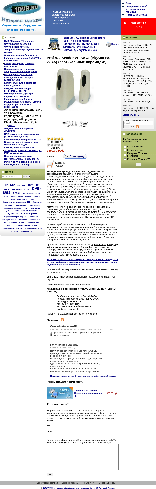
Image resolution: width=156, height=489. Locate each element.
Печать (115, 44)
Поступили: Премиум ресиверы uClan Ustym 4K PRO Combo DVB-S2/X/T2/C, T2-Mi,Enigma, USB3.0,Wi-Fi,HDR (137, 81)
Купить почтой (20, 205)
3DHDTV (21, 185)
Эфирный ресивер (17, 222)
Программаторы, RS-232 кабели (21, 159)
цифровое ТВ (26, 231)
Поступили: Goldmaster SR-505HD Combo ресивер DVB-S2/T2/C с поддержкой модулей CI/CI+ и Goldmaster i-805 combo (138, 64)
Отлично (62, 145)
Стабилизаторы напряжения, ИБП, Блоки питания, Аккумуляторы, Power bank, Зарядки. (23, 142)
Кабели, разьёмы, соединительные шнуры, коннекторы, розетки (18, 88)
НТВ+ (26, 208)
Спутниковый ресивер (25, 211)
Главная (68, 37)
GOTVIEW (9, 131)
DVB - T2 (33, 185)
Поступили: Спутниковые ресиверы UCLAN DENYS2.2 (137, 93)
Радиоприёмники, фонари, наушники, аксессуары (19, 95)
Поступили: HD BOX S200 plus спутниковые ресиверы (138, 109)
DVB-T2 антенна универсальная (17, 196)
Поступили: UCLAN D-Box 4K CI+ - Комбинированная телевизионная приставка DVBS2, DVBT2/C (137, 49)
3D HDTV (10, 185)
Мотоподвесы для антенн (18, 74)
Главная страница (62, 12)
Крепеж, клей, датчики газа (19, 147)
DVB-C (6, 189)
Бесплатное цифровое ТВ (16, 202)
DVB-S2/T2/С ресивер (31, 193)
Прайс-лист (58, 20)
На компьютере (135, 150)
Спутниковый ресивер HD (21, 213)
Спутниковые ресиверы (17, 44)
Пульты (11, 125)
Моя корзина (138, 22)
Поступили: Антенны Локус (136, 101)
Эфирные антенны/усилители (20, 55)
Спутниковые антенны (16, 47)
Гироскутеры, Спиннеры (17, 164)
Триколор (23, 220)
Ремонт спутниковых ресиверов (22, 161)
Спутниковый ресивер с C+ (15, 217)
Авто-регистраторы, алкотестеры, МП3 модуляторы (23, 151)
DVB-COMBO (17, 189)
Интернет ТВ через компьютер (137, 154)
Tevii (32, 199)
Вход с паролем (60, 17)
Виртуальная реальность (18, 156)
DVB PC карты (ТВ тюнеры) (19, 41)
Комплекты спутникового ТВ (20, 83)
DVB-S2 (16, 193)
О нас (129, 3)
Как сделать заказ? (136, 6)
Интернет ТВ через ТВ (138, 159)
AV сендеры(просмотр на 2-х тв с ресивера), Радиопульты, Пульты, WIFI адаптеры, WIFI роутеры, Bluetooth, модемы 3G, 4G (23, 116)
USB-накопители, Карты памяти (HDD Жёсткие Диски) (21, 135)
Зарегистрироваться (63, 14)
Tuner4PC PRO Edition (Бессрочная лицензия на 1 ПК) (88, 393)
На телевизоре (135, 146)
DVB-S (26, 189)
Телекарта (34, 217)
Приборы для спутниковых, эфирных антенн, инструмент (20, 70)
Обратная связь (60, 23)
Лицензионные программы (19, 128)
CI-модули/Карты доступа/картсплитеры (18, 78)
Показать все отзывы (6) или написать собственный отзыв (83, 376)
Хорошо (58, 145)
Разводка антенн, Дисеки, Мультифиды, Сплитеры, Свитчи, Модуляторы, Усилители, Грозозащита (22, 103)
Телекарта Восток (9, 220)
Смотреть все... (131, 115)
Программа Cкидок (136, 15)
